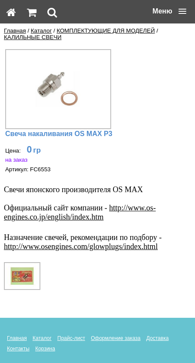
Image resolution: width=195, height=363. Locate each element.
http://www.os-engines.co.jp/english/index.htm (80, 212)
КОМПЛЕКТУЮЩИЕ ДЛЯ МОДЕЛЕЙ (105, 30)
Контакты (18, 349)
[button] (169, 11)
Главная (15, 30)
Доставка (157, 338)
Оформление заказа (115, 338)
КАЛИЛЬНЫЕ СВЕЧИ (33, 37)
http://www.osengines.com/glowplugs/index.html (81, 246)
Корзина (45, 349)
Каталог (41, 30)
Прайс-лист (71, 338)
